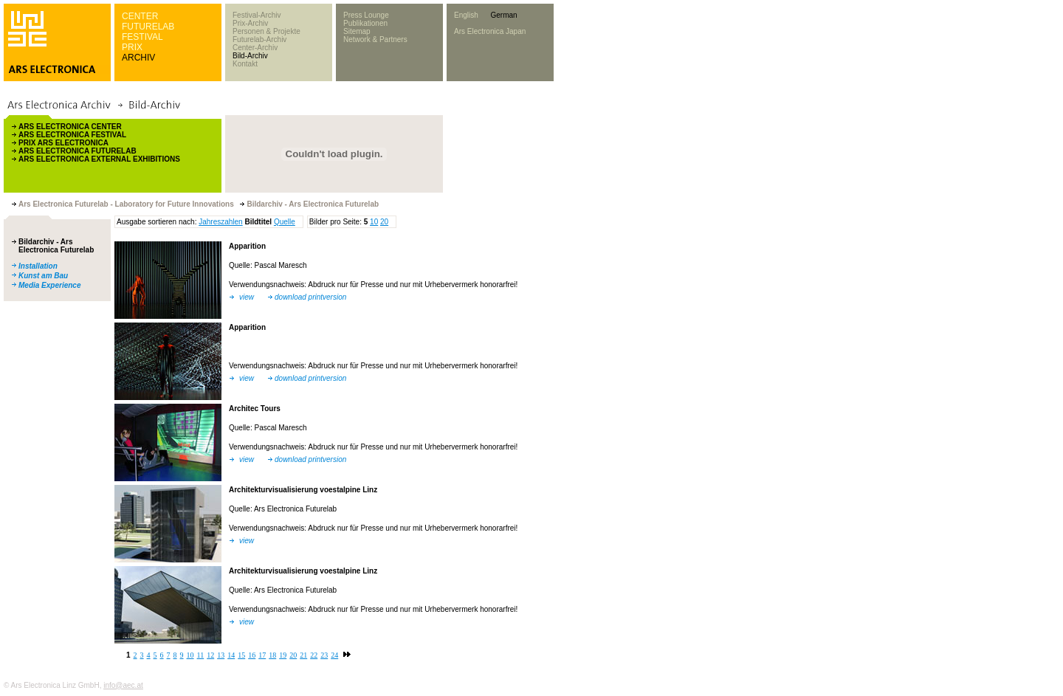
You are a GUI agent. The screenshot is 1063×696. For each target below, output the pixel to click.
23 (324, 655)
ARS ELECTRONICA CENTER (70, 127)
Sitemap (357, 31)
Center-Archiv (255, 48)
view (246, 297)
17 (262, 655)
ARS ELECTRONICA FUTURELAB (77, 151)
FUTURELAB (148, 26)
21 (303, 655)
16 (251, 655)
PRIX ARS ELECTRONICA (63, 143)
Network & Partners (375, 39)
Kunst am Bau (43, 276)
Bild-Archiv (250, 56)
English (466, 15)
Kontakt (245, 64)
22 (313, 655)
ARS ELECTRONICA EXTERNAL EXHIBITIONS (99, 159)
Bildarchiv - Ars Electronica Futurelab (56, 246)
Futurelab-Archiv (259, 39)
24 (334, 655)
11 (200, 655)
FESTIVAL (142, 37)
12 (210, 655)
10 (374, 222)
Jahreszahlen (220, 222)
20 (384, 222)
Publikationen (365, 23)
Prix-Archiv (250, 23)
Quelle (284, 222)
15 (241, 655)
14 (231, 655)
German (503, 15)
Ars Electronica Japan (490, 31)
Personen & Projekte (266, 31)
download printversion (310, 297)
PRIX (132, 47)
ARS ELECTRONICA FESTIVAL (72, 135)
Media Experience (49, 285)
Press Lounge (366, 15)
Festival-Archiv (257, 15)
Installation (38, 266)
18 (272, 655)
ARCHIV (138, 57)
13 (220, 655)
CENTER (140, 16)
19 (282, 655)
